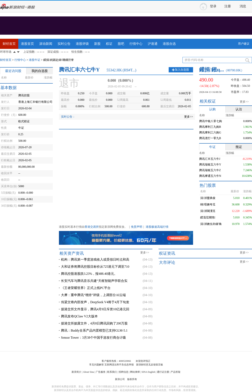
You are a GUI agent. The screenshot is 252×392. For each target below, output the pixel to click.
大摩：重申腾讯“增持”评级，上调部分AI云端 (93, 295)
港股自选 (169, 43)
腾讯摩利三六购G (210, 132)
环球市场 (5, 51)
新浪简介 (76, 372)
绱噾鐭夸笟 (207, 204)
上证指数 (29, 51)
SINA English (148, 372)
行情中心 (135, 43)
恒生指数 (77, 51)
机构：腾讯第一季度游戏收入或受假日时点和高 (95, 259)
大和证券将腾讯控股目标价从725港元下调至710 (95, 266)
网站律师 (135, 372)
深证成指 (53, 51)
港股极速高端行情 (157, 226)
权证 (109, 43)
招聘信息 (123, 372)
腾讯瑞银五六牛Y (210, 164)
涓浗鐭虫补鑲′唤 (211, 224)
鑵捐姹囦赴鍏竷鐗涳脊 (58, 59)
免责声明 (136, 226)
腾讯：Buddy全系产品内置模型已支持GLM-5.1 (94, 330)
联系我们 (112, 372)
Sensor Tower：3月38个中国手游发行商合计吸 (93, 337)
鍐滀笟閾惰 (207, 217)
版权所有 (132, 379)
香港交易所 (92, 226)
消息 (243, 6)
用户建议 (243, 43)
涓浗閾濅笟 (207, 211)
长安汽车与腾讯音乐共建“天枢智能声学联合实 (94, 280)
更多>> (188, 116)
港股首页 (27, 43)
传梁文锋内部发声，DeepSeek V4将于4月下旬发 (95, 302)
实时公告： (68, 116)
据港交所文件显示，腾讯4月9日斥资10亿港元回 (95, 309)
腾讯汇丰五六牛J (209, 158)
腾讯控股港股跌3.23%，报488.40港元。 (89, 273)
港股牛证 (34, 59)
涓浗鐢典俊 (207, 198)
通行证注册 (163, 372)
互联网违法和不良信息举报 (119, 364)
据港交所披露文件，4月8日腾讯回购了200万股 (94, 323)
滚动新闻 (45, 43)
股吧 (121, 43)
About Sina (88, 372)
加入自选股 (182, 69)
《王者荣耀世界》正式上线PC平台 (86, 288)
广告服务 (100, 372)
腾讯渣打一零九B (210, 138)
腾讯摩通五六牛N (210, 175)
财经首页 (9, 43)
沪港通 (153, 43)
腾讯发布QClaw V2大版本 (79, 316)
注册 (227, 6)
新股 (97, 43)
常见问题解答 (96, 364)
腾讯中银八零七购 (210, 121)
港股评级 (82, 43)
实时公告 (64, 43)
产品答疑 (175, 372)
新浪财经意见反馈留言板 (149, 364)
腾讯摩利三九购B (210, 126)
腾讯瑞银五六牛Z (210, 170)
